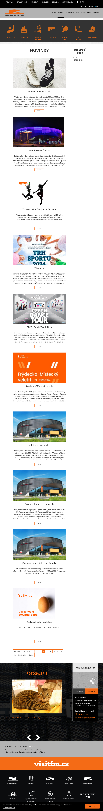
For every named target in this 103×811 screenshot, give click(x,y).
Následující (22, 655)
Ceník (77, 12)
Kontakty (79, 691)
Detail (39, 111)
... (47, 651)
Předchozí (26, 651)
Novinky (61, 12)
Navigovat (92, 691)
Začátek (17, 651)
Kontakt (95, 12)
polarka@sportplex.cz (86, 718)
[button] (29, 737)
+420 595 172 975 (84, 714)
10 (15, 655)
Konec (31, 655)
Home (54, 12)
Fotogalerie (85, 12)
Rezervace (70, 12)
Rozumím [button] (92, 806)
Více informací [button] (9, 808)
